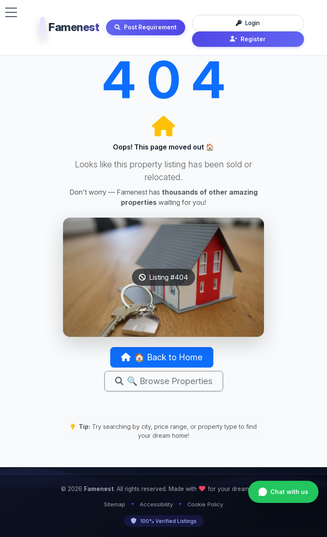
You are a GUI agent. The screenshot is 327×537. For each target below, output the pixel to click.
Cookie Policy (205, 504)
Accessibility (156, 504)
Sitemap (114, 504)
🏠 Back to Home (162, 357)
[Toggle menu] (11, 12)
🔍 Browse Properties (163, 381)
